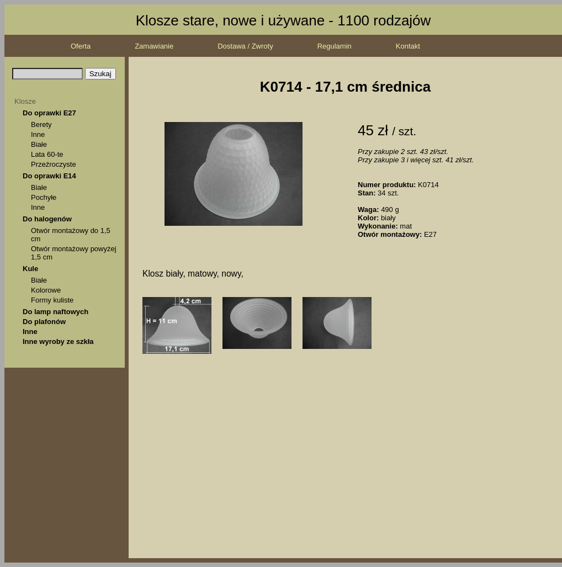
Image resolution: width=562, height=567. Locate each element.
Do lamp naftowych (55, 312)
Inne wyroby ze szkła (58, 341)
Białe (39, 144)
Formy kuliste (52, 300)
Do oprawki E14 (49, 176)
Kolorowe (46, 290)
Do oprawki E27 (49, 113)
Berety (41, 124)
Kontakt (408, 46)
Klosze (25, 101)
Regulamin (334, 46)
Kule (30, 268)
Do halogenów (47, 219)
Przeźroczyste (53, 164)
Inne (38, 134)
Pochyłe (43, 197)
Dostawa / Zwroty (245, 46)
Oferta (81, 46)
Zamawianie (154, 46)
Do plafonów (44, 321)
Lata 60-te (47, 154)
